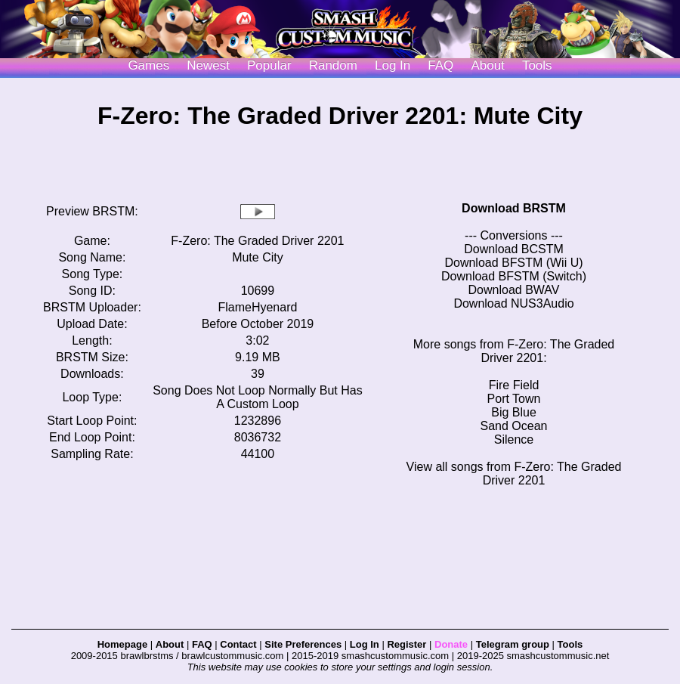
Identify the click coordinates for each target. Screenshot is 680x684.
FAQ (440, 65)
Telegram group (512, 644)
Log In (364, 644)
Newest (208, 65)
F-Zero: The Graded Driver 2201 (257, 240)
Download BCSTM (514, 249)
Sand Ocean (514, 425)
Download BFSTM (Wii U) (513, 262)
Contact (238, 644)
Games (148, 65)
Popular (269, 65)
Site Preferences (303, 644)
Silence (513, 439)
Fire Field (514, 385)
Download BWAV (514, 289)
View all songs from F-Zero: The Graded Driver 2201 (514, 473)
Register (406, 644)
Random (333, 65)
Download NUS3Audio (513, 303)
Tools (537, 65)
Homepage (122, 644)
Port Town (514, 398)
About (487, 65)
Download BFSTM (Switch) (513, 276)
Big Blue (513, 412)
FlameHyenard (257, 307)
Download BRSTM (514, 208)
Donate (451, 644)
